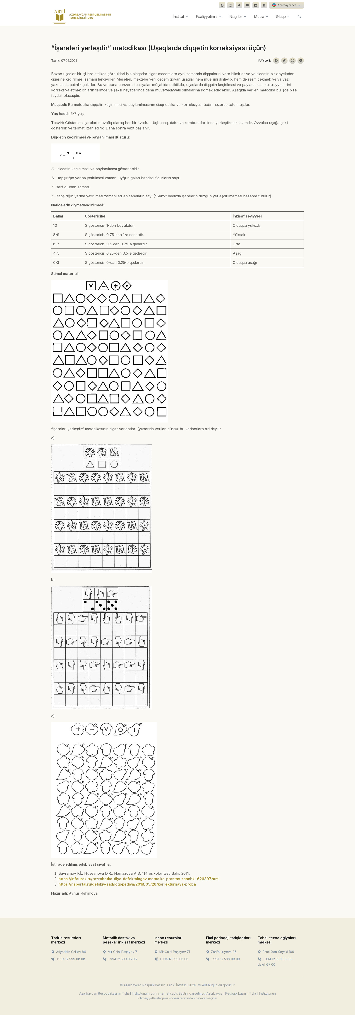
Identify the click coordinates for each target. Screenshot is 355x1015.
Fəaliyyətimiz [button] (207, 16)
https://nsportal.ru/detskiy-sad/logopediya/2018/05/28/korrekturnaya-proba (127, 884)
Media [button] (259, 16)
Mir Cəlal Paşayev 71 (120, 952)
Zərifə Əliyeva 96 (221, 952)
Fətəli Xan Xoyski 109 (276, 952)
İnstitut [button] (178, 16)
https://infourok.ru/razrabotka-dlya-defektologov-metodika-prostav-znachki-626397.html (138, 878)
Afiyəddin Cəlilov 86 (68, 952)
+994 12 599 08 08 (68, 959)
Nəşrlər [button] (235, 16)
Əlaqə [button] (281, 16)
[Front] (81, 16)
